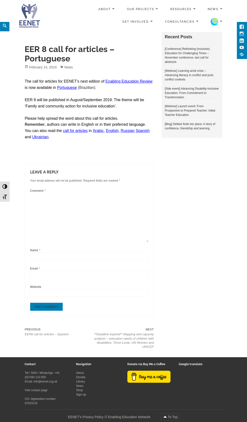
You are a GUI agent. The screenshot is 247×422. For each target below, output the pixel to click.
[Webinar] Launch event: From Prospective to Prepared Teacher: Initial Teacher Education (190, 111)
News (213, 9)
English (112, 131)
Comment (38, 190)
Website (35, 287)
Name (35, 250)
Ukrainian (40, 137)
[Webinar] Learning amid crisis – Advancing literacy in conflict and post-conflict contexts (189, 75)
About (104, 9)
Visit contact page (36, 390)
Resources (181, 9)
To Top (173, 417)
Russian (128, 131)
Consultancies (180, 21)
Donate (80, 377)
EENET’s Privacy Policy (86, 417)
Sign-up (81, 394)
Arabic (98, 131)
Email (35, 268)
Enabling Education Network (129, 417)
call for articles (75, 131)
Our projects (140, 9)
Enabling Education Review (128, 81)
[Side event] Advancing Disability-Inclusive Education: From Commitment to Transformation (192, 93)
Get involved (135, 21)
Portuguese (67, 88)
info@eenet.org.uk (45, 381)
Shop (79, 390)
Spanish (143, 131)
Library (80, 381)
